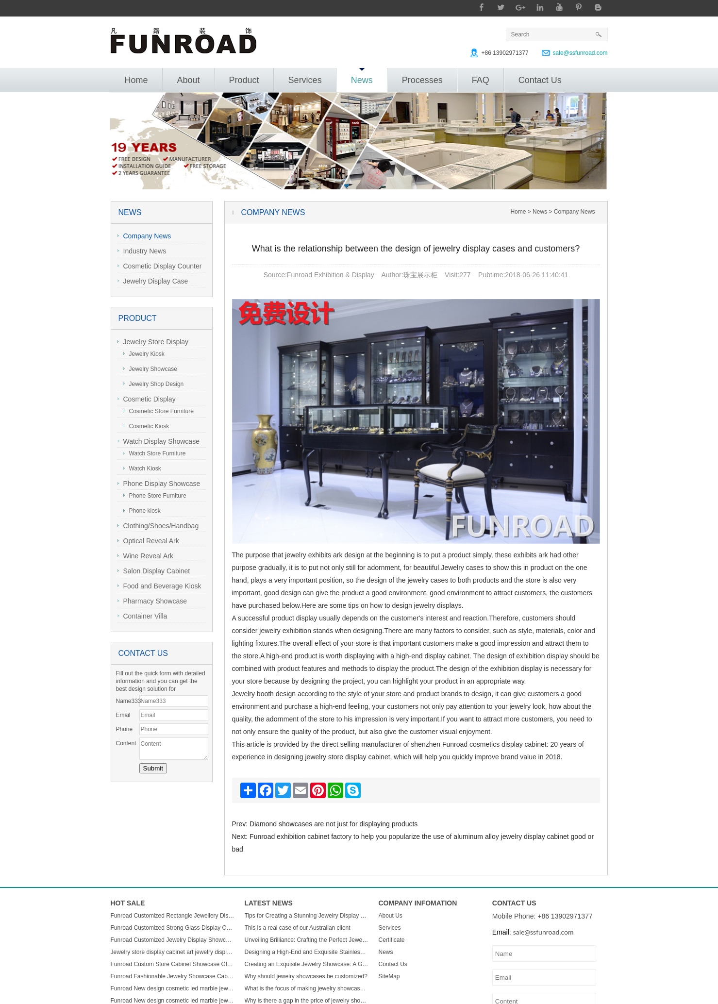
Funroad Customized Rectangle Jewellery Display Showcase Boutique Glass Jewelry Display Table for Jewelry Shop (173, 915)
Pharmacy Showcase (152, 601)
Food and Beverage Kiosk (159, 586)
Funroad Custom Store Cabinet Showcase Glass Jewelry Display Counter (173, 964)
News (362, 76)
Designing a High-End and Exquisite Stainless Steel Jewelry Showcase (307, 952)
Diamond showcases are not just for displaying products (333, 824)
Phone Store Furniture (154, 495)
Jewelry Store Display (153, 342)
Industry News (142, 251)
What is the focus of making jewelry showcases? (307, 988)
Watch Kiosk (142, 468)
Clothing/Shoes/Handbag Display (158, 527)
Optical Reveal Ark (148, 541)
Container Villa (142, 616)
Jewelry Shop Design (153, 384)
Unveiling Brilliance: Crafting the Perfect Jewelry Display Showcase (307, 940)
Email (123, 715)
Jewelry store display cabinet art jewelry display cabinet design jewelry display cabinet (173, 952)
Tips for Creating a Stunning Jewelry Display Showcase (307, 915)
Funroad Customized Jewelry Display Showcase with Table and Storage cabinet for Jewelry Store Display (173, 940)
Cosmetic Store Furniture (158, 411)
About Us (390, 915)
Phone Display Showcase (158, 483)
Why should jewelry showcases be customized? (306, 976)
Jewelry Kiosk (144, 354)
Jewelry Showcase (150, 369)
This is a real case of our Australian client (298, 927)
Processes (422, 80)
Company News (144, 236)
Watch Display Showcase (158, 441)
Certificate (392, 940)
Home (136, 80)
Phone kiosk (142, 510)
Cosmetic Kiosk (146, 426)
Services (305, 80)
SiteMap (389, 976)
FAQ (480, 80)
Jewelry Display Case (152, 281)
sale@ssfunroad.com (580, 53)
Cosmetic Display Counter (159, 266)
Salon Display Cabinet (153, 571)
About (188, 80)
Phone (124, 729)
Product (244, 80)
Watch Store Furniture (154, 453)
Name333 (127, 701)
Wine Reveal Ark (145, 556)
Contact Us (540, 80)
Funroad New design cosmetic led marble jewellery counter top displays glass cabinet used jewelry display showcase (173, 988)
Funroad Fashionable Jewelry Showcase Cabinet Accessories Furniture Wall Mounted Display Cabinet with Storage (173, 976)
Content (126, 743)
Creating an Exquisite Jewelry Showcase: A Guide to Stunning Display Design (307, 964)
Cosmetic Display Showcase (146, 400)
